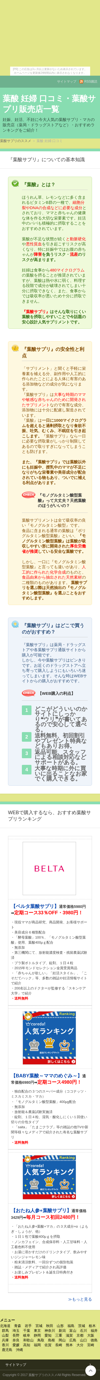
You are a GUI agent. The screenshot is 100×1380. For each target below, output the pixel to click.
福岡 (37, 1345)
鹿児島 (7, 1350)
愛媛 (16, 1345)
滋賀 (69, 1335)
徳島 (94, 1340)
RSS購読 (90, 81)
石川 (83, 1331)
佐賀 (48, 1345)
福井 (94, 1331)
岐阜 (26, 1335)
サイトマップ (66, 81)
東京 (37, 1331)
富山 (72, 1331)
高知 (26, 1345)
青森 (17, 1326)
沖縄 (19, 1350)
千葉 (26, 1331)
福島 (70, 1326)
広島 (72, 1340)
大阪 (90, 1335)
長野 (16, 1335)
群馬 (5, 1331)
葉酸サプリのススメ (15, 141)
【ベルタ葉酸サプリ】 (35, 906)
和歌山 (28, 1340)
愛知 (48, 1335)
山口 (83, 1340)
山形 (60, 1326)
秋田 (49, 1326)
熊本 (69, 1345)
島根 (51, 1340)
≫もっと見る (80, 1299)
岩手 (28, 1326)
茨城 (81, 1326)
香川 (5, 1345)
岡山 (62, 1340)
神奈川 (50, 1331)
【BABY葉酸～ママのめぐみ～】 (46, 1075)
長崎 (58, 1345)
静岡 (37, 1335)
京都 (80, 1335)
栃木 (92, 1326)
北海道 (5, 1326)
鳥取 (40, 1340)
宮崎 (90, 1345)
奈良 (16, 1340)
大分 (80, 1345)
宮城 (38, 1326)
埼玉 (16, 1331)
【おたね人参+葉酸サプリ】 (41, 1210)
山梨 (5, 1335)
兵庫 (5, 1340)
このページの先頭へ (90, 1370)
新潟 (62, 1331)
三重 (58, 1335)
